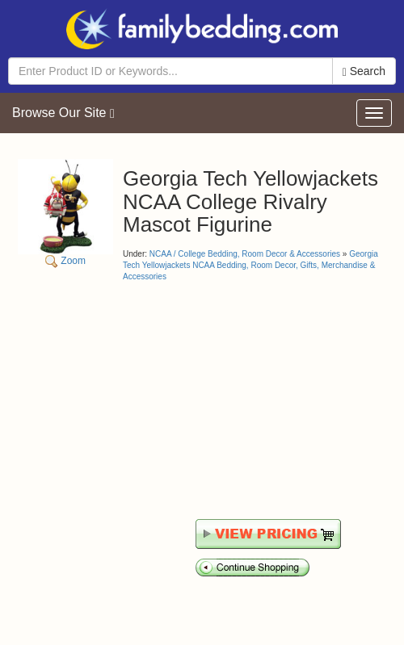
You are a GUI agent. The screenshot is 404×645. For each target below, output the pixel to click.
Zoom (65, 212)
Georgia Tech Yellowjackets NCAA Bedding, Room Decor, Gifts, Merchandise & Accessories (250, 265)
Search (364, 71)
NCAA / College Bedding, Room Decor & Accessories (244, 253)
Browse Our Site (63, 113)
